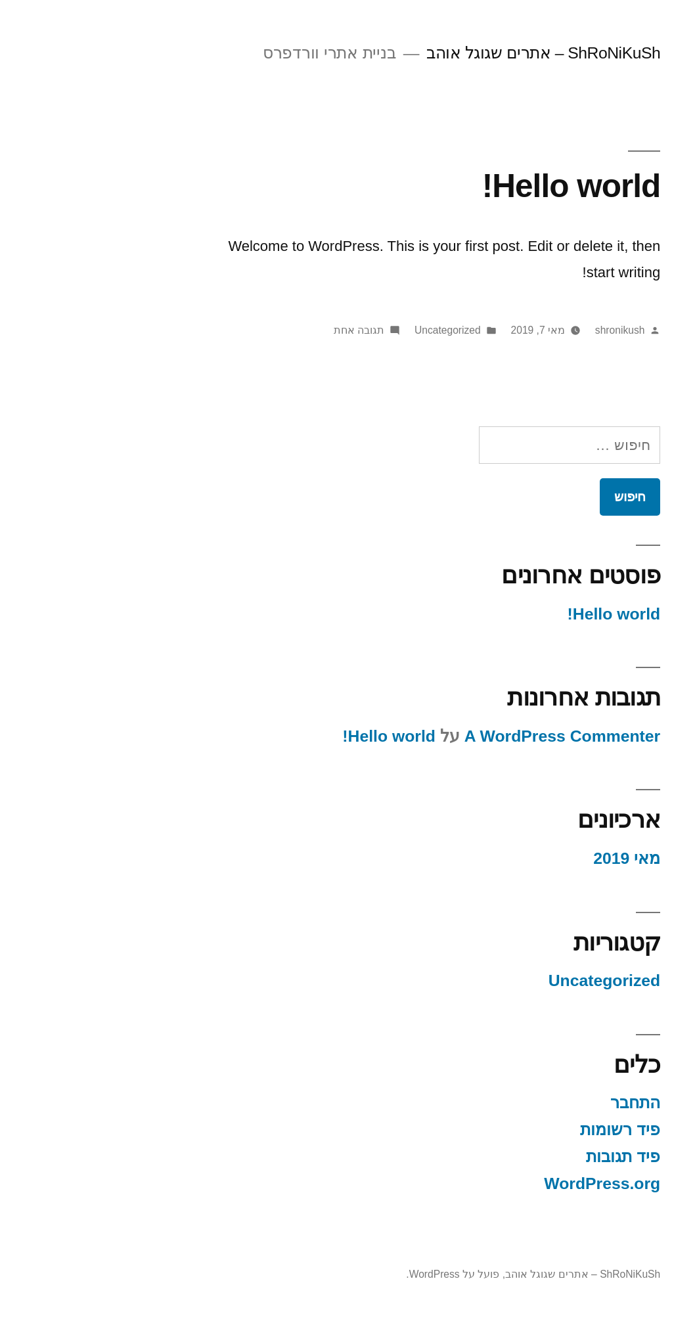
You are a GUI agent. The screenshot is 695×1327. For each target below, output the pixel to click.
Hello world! (497, 186)
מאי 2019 (552, 858)
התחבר (561, 1103)
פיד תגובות (549, 1156)
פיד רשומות (546, 1129)
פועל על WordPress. (378, 1274)
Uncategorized (373, 330)
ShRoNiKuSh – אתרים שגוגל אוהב (469, 53)
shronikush (546, 330)
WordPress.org (528, 1183)
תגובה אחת (284, 330)
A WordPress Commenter (488, 736)
